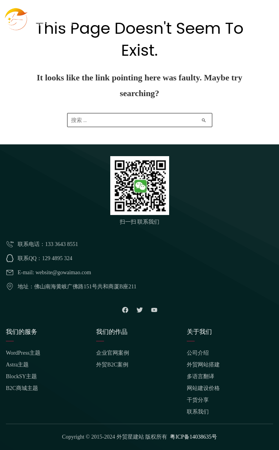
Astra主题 (17, 365)
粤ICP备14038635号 (193, 437)
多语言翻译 (200, 376)
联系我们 (198, 412)
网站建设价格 (203, 388)
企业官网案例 (112, 353)
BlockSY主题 (21, 376)
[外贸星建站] (39, 18)
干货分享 (198, 400)
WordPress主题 (23, 353)
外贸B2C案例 (112, 365)
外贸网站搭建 (203, 365)
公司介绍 (198, 353)
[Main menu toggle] (269, 19)
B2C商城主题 (22, 388)
